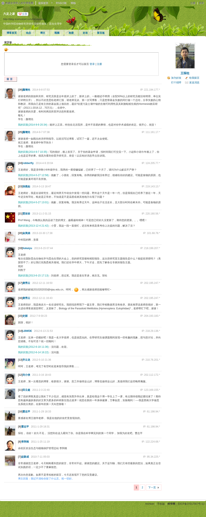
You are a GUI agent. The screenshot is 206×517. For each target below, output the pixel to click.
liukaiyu (27, 248)
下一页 (152, 487)
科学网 (171, 503)
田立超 (26, 389)
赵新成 (25, 456)
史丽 (25, 315)
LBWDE (27, 330)
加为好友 (176, 77)
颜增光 (26, 89)
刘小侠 (26, 374)
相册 (71, 32)
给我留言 (194, 77)
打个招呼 (176, 82)
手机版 (161, 503)
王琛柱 (185, 73)
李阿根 (25, 441)
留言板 (101, 32)
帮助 (73, 2)
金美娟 (26, 233)
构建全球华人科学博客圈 (19, 2)
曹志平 (26, 411)
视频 (56, 32)
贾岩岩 (26, 213)
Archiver (149, 503)
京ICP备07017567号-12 (191, 503)
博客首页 (12, 32)
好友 (85, 32)
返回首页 (43, 2)
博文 (42, 32)
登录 (201, 2)
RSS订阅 (61, 2)
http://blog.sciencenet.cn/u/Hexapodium (24, 19)
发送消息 (194, 82)
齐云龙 (26, 359)
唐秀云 (26, 283)
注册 (192, 2)
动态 (28, 32)
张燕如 (26, 186)
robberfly (28, 163)
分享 (24, 14)
